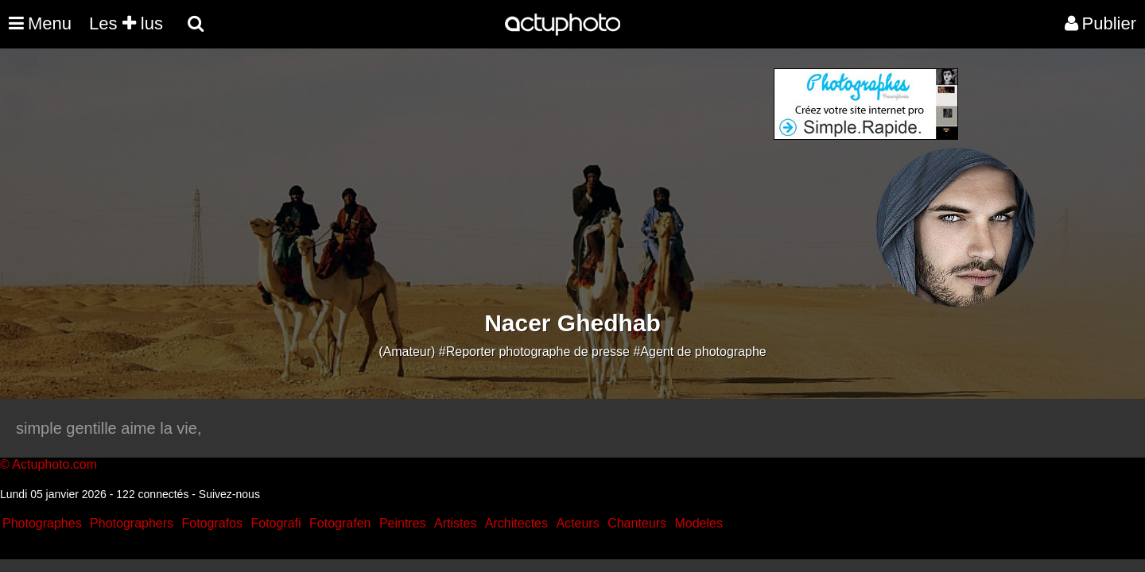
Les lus (126, 23)
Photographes (42, 523)
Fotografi (275, 523)
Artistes (455, 523)
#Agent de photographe (699, 351)
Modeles (698, 523)
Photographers (131, 523)
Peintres (402, 523)
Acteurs (577, 523)
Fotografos (212, 523)
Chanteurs (636, 523)
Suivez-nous (229, 494)
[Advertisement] (476, 179)
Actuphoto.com (54, 464)
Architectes (516, 523)
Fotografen (340, 523)
